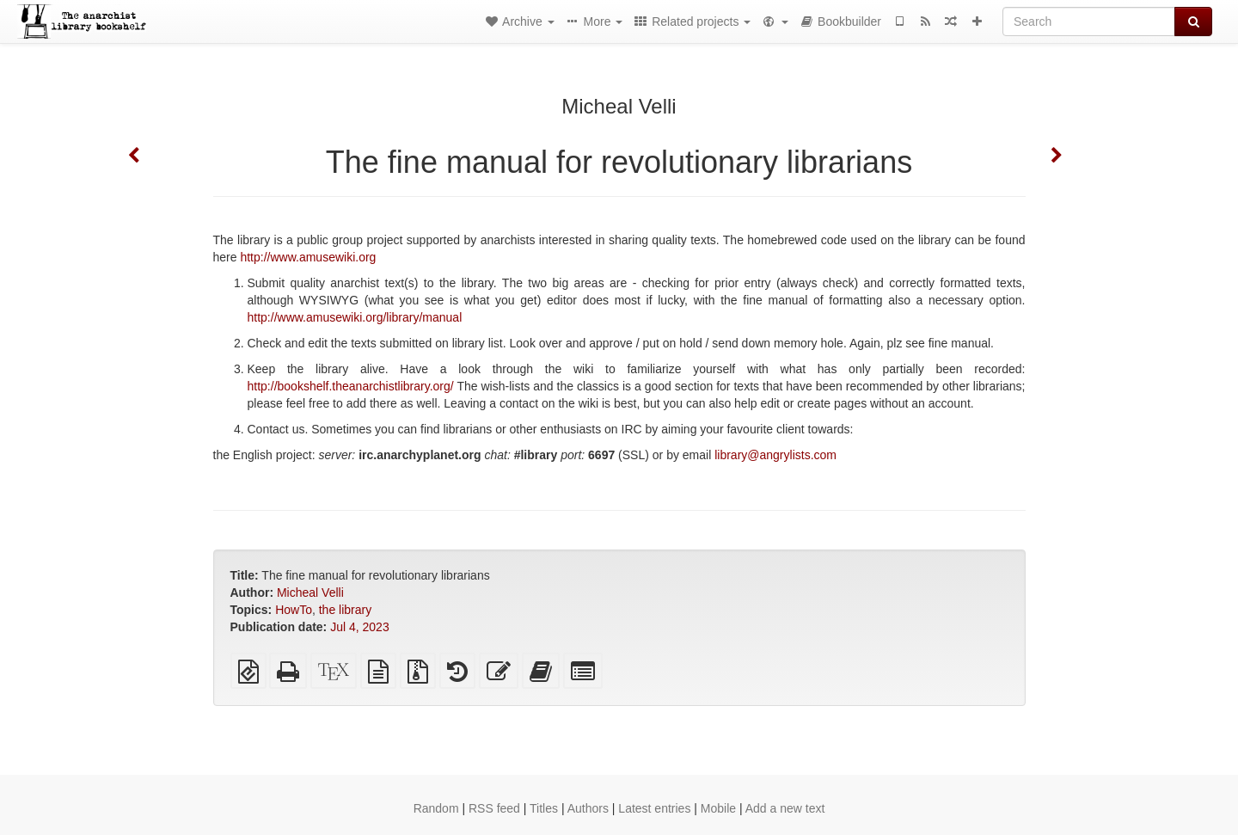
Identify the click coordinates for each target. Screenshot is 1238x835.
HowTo (293, 610)
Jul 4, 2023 (359, 627)
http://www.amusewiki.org (308, 257)
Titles (544, 808)
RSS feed (494, 808)
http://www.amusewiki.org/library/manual (355, 317)
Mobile (718, 808)
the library (345, 610)
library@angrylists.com (775, 455)
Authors (588, 808)
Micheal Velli (310, 592)
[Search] (1088, 21)
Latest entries (654, 808)
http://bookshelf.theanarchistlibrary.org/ (351, 386)
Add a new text (785, 808)
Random (436, 808)
